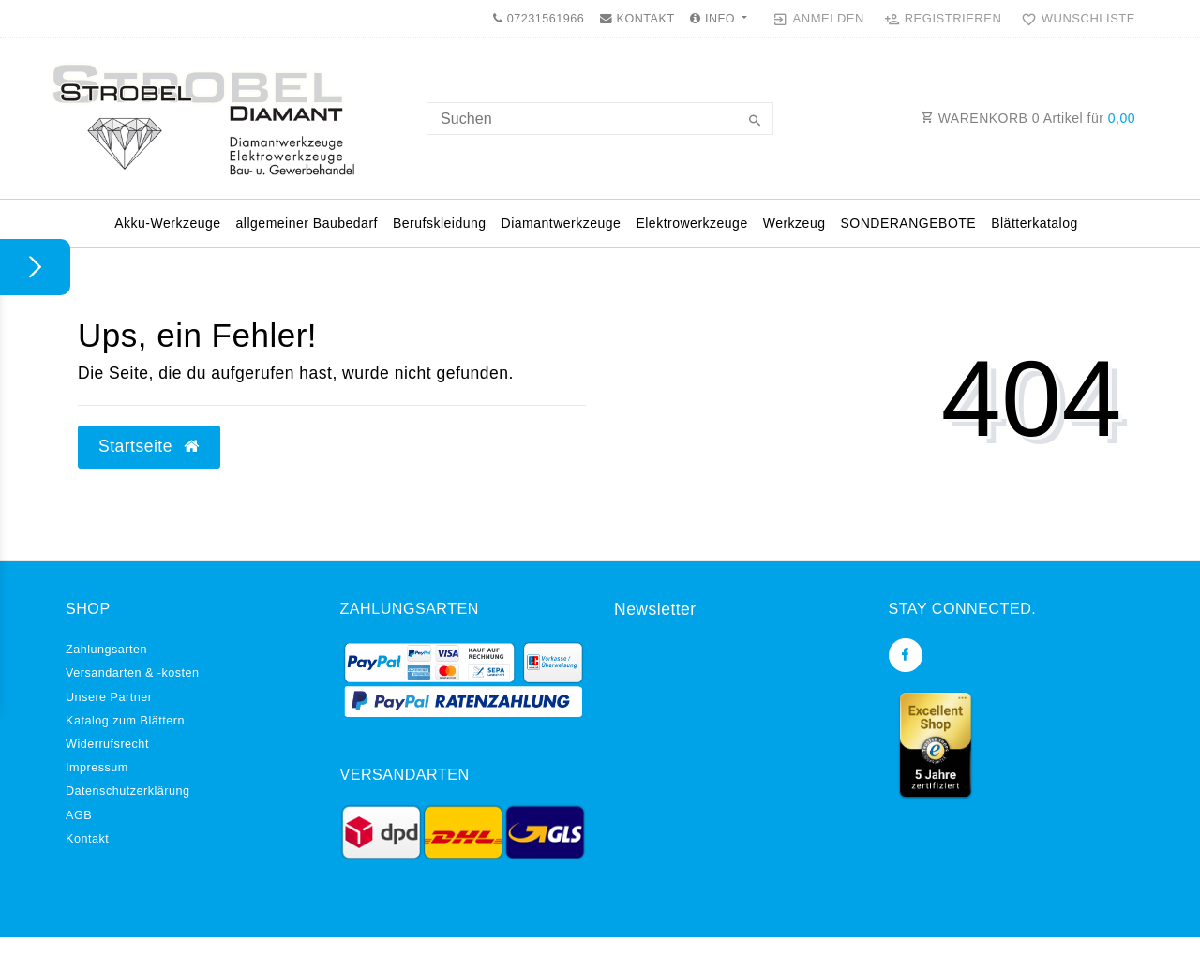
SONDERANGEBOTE (908, 223)
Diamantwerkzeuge (562, 223)
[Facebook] (905, 655)
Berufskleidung (440, 223)
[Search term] (600, 118)
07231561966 (538, 18)
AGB (79, 815)
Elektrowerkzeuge (691, 223)
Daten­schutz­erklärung (128, 791)
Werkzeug (794, 223)
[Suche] (754, 122)
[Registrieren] (943, 18)
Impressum (97, 767)
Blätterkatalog (1034, 223)
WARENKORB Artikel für (1028, 118)
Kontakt (87, 838)
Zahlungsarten (106, 649)
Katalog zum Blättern (125, 720)
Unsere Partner (109, 697)
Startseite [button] (149, 446)
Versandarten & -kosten (133, 673)
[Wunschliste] (1074, 18)
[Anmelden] (819, 18)
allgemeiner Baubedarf (307, 223)
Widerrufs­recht (107, 744)
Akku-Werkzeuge (167, 223)
